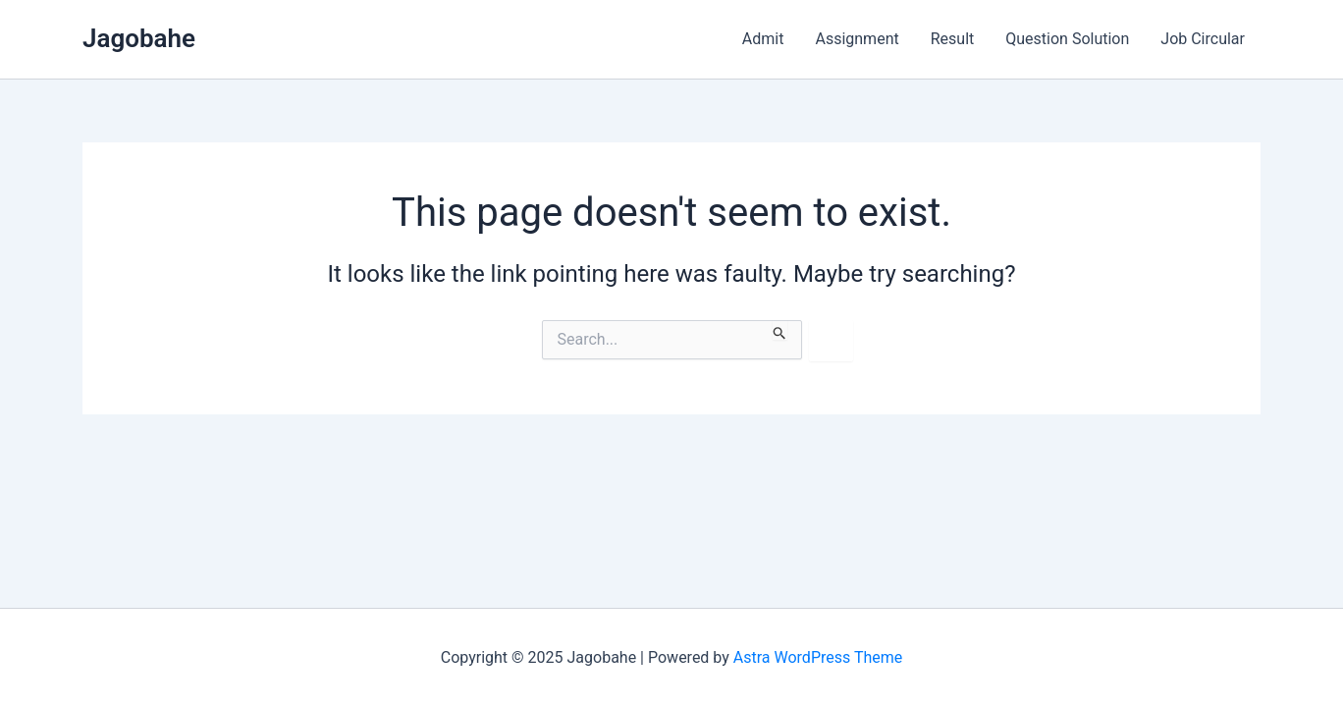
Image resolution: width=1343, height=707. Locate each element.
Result (953, 38)
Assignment (856, 38)
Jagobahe (138, 38)
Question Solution (1067, 38)
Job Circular (1202, 38)
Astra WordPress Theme (817, 657)
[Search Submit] (780, 330)
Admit (763, 38)
